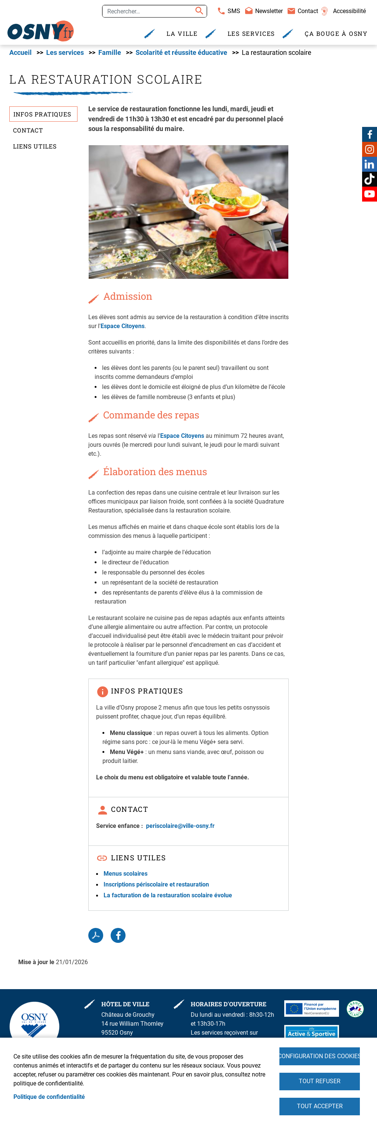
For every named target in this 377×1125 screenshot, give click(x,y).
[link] (41, 31)
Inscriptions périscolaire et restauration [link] (156, 885)
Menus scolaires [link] (126, 874)
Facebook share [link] (118, 936)
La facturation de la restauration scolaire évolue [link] (168, 896)
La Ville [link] (182, 33)
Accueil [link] (20, 53)
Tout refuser (319, 1080)
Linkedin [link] (369, 164)
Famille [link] (109, 53)
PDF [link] (95, 936)
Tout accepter (320, 1106)
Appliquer (198, 11)
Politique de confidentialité (49, 1096)
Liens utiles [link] (35, 147)
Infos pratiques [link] (42, 115)
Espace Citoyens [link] (123, 326)
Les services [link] (251, 33)
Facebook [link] (369, 134)
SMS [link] (234, 11)
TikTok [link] (369, 179)
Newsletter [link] (269, 11)
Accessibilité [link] (349, 11)
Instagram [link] (369, 149)
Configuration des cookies (319, 1055)
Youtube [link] (369, 194)
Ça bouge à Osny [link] (336, 33)
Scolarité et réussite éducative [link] (181, 53)
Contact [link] (308, 11)
